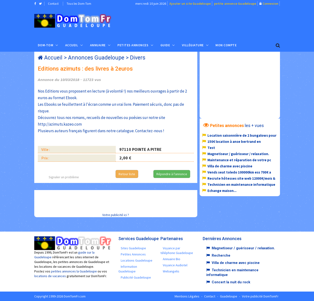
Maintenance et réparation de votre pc (239, 160)
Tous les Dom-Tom (79, 4)
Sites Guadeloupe (133, 248)
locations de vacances (50, 276)
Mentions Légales (187, 296)
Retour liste (127, 174)
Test (211, 147)
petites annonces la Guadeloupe (74, 271)
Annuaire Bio (171, 259)
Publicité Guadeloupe (136, 277)
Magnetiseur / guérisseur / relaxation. (238, 154)
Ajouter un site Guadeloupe (190, 3)
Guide (165, 45)
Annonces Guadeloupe (96, 58)
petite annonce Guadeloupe (235, 3)
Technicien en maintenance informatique (241, 184)
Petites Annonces (132, 45)
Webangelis (171, 271)
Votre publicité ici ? (115, 215)
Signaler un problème (64, 177)
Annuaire (98, 45)
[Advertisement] (204, 22)
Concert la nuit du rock (231, 282)
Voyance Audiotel (175, 265)
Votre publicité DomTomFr (260, 296)
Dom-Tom (45, 45)
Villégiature (193, 45)
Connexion (270, 3)
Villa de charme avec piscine (229, 166)
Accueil (71, 45)
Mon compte (226, 45)
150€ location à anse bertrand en (234, 141)
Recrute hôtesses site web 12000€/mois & (241, 178)
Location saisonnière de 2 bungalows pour (241, 135)
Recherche (221, 255)
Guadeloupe (228, 296)
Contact (53, 4)
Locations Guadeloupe (136, 260)
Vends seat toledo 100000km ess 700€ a (239, 172)
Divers (137, 58)
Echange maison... (222, 190)
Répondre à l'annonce (171, 174)
